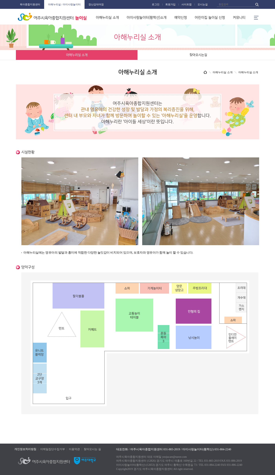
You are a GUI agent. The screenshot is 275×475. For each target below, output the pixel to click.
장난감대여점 (96, 4)
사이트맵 (186, 4)
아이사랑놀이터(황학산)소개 (147, 18)
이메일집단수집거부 (52, 449)
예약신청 (180, 18)
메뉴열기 (256, 18)
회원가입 (170, 4)
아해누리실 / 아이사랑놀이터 (64, 4)
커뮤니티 (239, 18)
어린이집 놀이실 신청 (210, 18)
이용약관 (74, 449)
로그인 (155, 4)
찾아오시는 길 (92, 449)
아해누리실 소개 (107, 18)
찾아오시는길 (198, 55)
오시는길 (203, 4)
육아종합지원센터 (30, 4)
